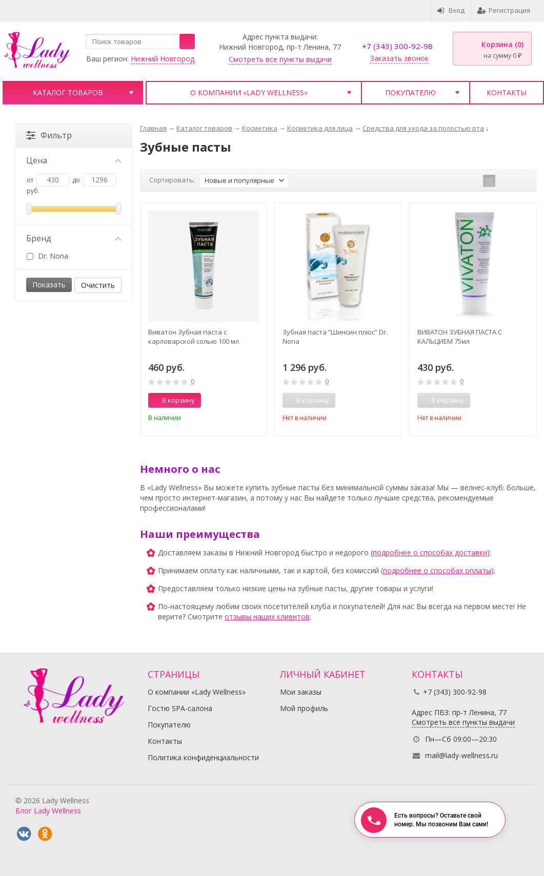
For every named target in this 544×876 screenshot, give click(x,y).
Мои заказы (300, 692)
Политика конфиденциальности (203, 757)
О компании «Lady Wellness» (249, 92)
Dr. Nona (47, 256)
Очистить (98, 285)
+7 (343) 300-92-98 (397, 46)
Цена (74, 160)
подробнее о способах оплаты (437, 570)
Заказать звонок (399, 58)
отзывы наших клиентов (267, 616)
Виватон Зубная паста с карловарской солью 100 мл (193, 336)
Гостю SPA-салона (180, 708)
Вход (451, 10)
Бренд (74, 238)
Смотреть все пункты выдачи (280, 59)
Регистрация (503, 10)
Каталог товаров (68, 92)
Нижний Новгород (162, 59)
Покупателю (410, 92)
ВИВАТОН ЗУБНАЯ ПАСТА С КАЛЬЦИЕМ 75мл (459, 336)
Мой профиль (304, 708)
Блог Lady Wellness (48, 811)
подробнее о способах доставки (430, 552)
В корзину (173, 400)
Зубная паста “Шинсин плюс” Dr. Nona (335, 336)
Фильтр (49, 135)
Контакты (507, 92)
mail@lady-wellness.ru (461, 755)
